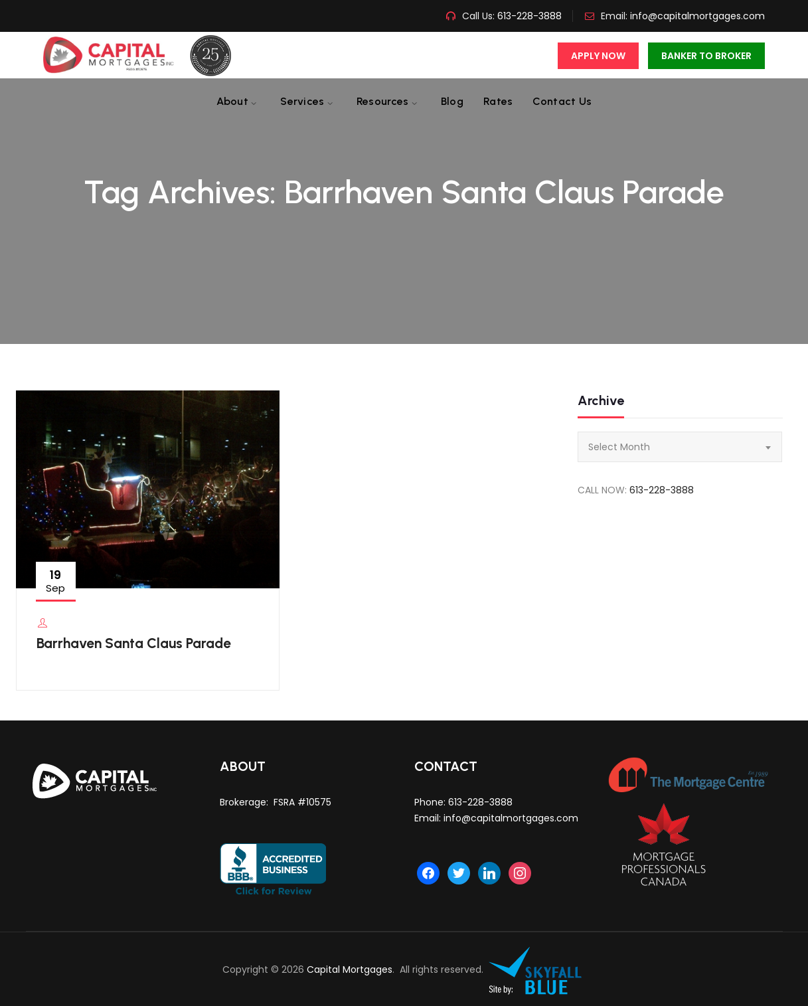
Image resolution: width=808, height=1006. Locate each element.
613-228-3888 (528, 16)
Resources (383, 101)
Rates (498, 101)
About (232, 101)
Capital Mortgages (349, 969)
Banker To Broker (706, 55)
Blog (452, 101)
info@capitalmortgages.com (697, 16)
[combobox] (680, 447)
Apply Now (598, 55)
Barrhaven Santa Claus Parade (134, 643)
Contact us (562, 101)
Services (302, 101)
